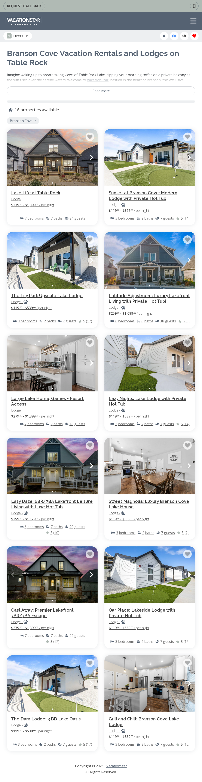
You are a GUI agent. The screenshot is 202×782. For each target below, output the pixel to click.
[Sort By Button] (164, 36)
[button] (13, 157)
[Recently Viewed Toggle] (184, 36)
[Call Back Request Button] (24, 6)
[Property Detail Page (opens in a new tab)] (52, 157)
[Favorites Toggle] (194, 36)
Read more (101, 91)
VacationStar (116, 766)
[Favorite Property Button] (90, 137)
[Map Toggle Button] (174, 36)
